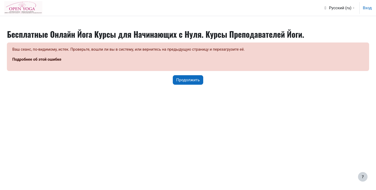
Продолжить (188, 80)
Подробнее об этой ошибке (49, 60)
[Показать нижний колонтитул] (363, 177)
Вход (367, 8)
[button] (338, 8)
